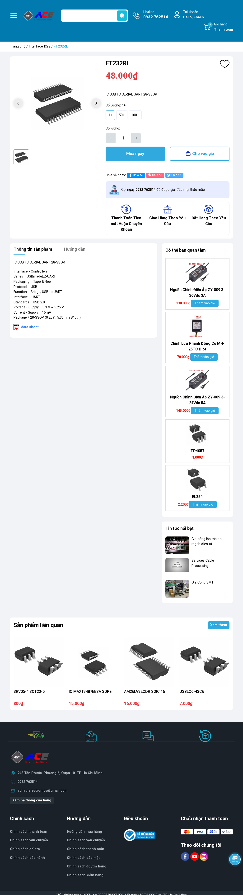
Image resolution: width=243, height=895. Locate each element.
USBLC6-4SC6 (191, 691)
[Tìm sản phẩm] (94, 16)
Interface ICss (39, 46)
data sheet (30, 327)
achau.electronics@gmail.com (43, 791)
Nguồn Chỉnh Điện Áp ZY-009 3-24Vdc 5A (197, 400)
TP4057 (197, 451)
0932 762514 (27, 782)
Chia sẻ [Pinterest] (154, 175)
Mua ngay (135, 153)
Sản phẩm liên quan (38, 625)
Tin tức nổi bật (179, 528)
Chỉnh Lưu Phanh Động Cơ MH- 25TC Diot (197, 346)
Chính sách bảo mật (83, 858)
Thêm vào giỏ (205, 303)
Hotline (155, 15)
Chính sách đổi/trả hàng (86, 866)
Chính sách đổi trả (25, 849)
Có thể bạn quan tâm (185, 250)
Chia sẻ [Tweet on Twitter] (174, 175)
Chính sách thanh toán (85, 849)
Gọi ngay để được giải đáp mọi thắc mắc (163, 190)
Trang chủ (17, 46)
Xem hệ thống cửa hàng (31, 800)
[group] (57, 103)
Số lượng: (113, 128)
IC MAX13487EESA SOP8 (90, 691)
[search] (122, 15)
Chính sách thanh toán (28, 832)
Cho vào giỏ (203, 153)
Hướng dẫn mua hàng (84, 832)
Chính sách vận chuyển (86, 840)
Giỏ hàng (220, 27)
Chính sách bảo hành (27, 858)
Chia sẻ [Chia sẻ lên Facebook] (135, 175)
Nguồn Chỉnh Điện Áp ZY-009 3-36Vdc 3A (197, 292)
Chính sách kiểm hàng (85, 875)
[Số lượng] (123, 138)
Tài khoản (193, 15)
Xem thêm (218, 625)
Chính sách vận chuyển (29, 840)
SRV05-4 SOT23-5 (29, 691)
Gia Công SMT (203, 582)
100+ (135, 115)
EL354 (197, 496)
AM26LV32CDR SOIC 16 (144, 691)
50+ (122, 115)
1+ (110, 115)
